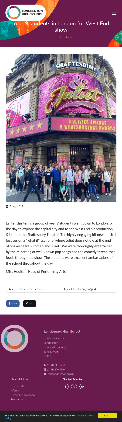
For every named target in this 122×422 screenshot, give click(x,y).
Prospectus (21, 399)
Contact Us (21, 386)
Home (52, 37)
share (13, 303)
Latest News (66, 37)
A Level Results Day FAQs (80, 289)
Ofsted (19, 390)
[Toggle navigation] (115, 12)
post (30, 303)
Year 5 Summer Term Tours (26, 289)
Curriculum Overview (27, 395)
